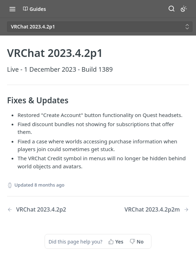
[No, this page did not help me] (137, 241)
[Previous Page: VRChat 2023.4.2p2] (46, 209)
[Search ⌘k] (171, 9)
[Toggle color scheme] (183, 9)
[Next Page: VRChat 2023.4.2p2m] (157, 209)
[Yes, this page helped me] (116, 241)
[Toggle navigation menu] (12, 9)
